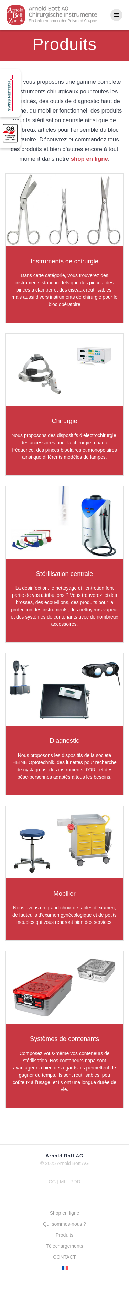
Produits (64, 1235)
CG (52, 1181)
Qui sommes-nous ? (64, 1224)
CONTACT (64, 1257)
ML (64, 1181)
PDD (75, 1181)
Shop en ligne (64, 1213)
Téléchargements (64, 1246)
